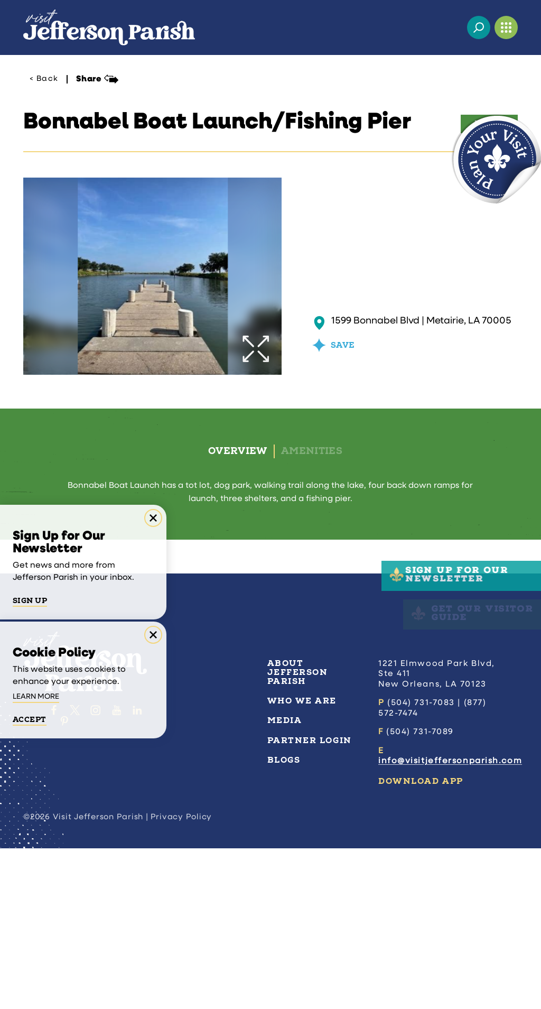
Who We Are (302, 701)
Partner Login (309, 740)
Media (284, 720)
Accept (29, 720)
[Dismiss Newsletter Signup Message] (153, 518)
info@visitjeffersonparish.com (450, 761)
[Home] (109, 27)
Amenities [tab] (311, 451)
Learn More (36, 697)
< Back (44, 79)
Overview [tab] (237, 451)
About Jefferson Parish (297, 672)
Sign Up (30, 601)
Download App (420, 781)
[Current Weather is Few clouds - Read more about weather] (451, 27)
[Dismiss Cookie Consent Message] (153, 635)
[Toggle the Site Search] (478, 27)
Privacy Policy (181, 817)
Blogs (284, 760)
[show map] (319, 323)
